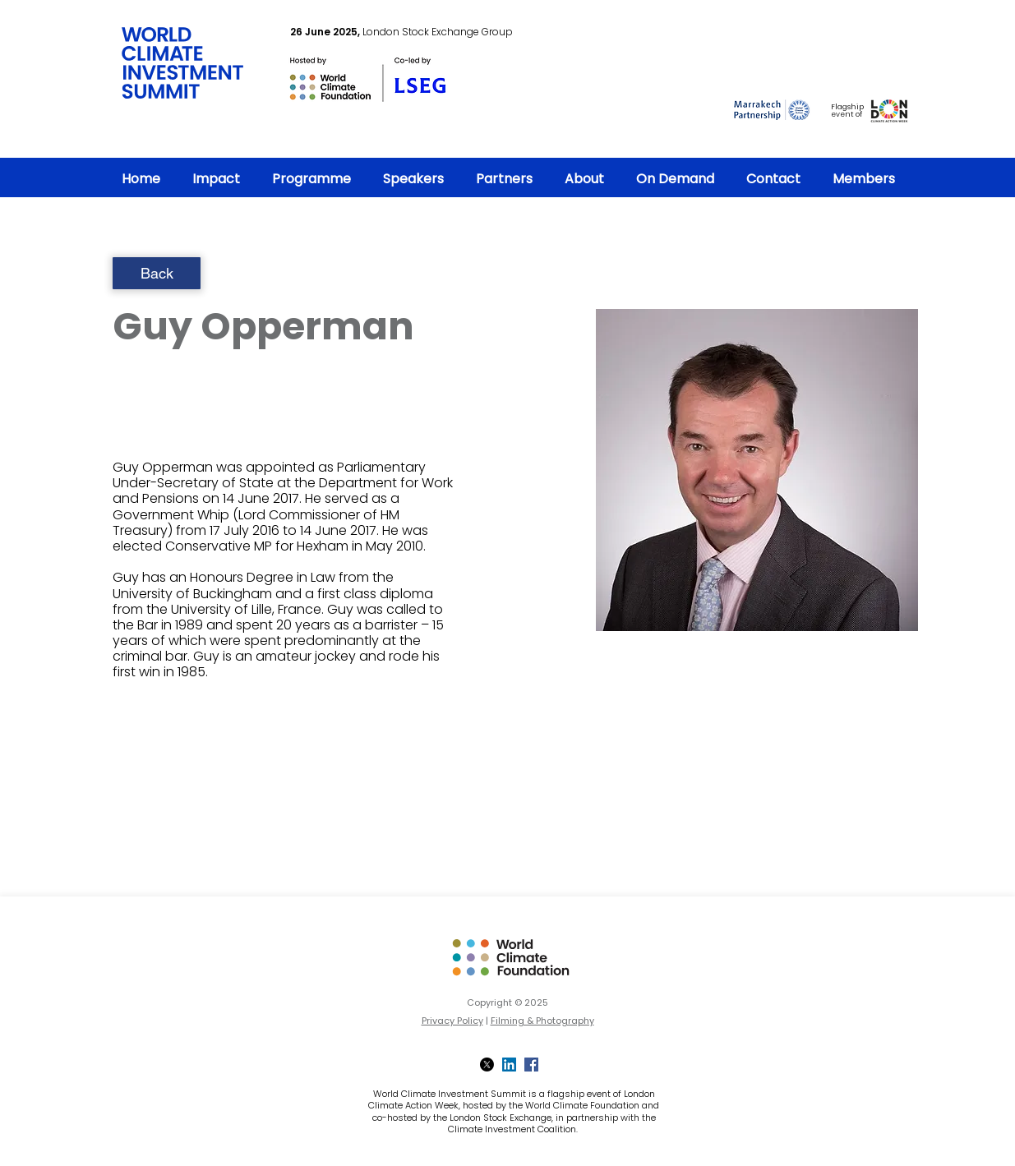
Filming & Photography (542, 1020)
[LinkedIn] (509, 1065)
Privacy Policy (452, 1020)
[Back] (157, 273)
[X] (487, 1065)
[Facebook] (531, 1065)
